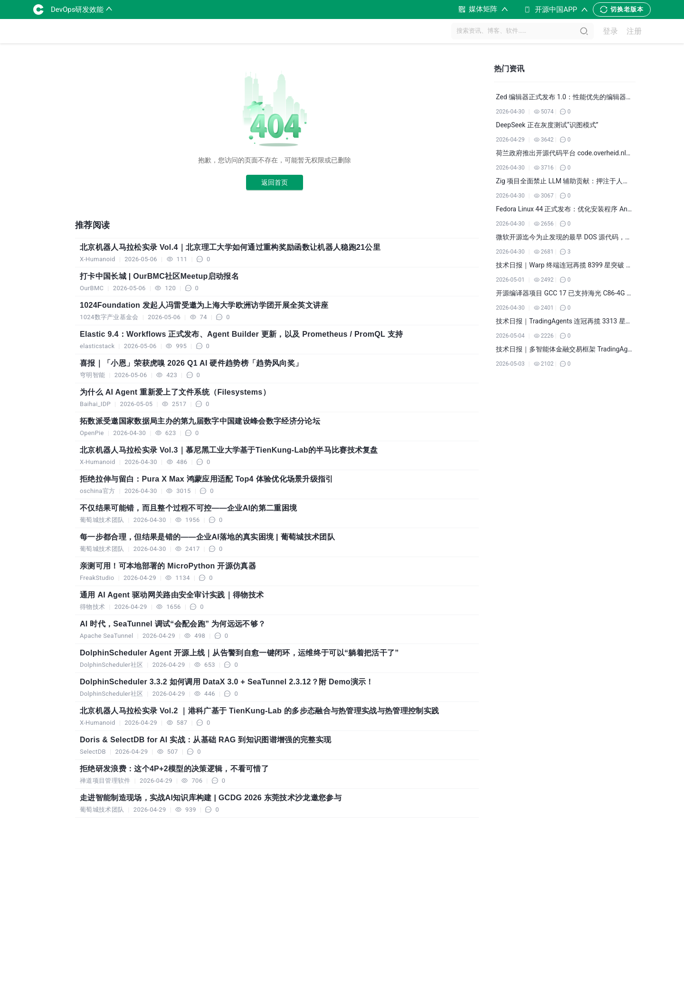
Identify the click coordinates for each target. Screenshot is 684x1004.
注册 (634, 31)
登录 (610, 31)
